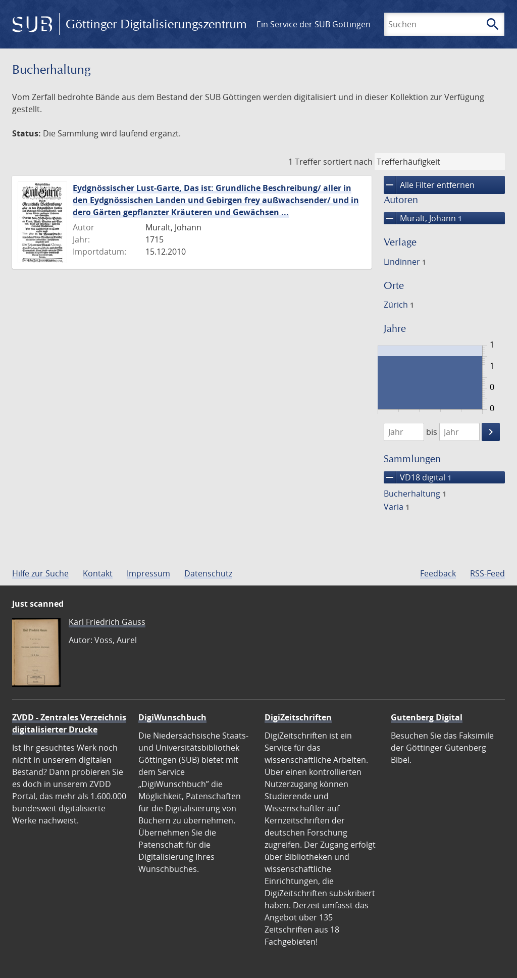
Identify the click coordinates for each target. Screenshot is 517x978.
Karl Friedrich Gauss (107, 621)
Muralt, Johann (423, 218)
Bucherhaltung (415, 493)
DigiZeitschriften (298, 717)
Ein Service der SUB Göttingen (313, 24)
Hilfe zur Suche (40, 573)
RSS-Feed (487, 573)
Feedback (438, 573)
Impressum (148, 573)
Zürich (399, 304)
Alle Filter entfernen (429, 185)
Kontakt (98, 573)
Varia (396, 506)
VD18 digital (417, 477)
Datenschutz (208, 573)
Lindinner (405, 261)
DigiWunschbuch (172, 717)
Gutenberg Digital (426, 717)
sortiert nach (348, 161)
